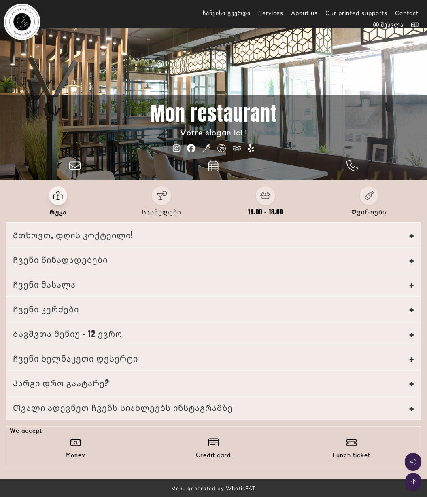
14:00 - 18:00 (265, 211)
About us (304, 13)
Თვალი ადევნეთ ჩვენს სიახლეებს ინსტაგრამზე (123, 407)
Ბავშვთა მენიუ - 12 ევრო (67, 333)
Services (270, 13)
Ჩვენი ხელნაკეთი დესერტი (75, 358)
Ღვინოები (369, 211)
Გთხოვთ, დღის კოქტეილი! (73, 234)
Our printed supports (356, 13)
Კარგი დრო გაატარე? (61, 382)
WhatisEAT (241, 488)
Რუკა (57, 211)
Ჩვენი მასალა (44, 284)
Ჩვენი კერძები (46, 308)
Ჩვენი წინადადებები (60, 259)
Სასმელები (161, 211)
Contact (407, 13)
